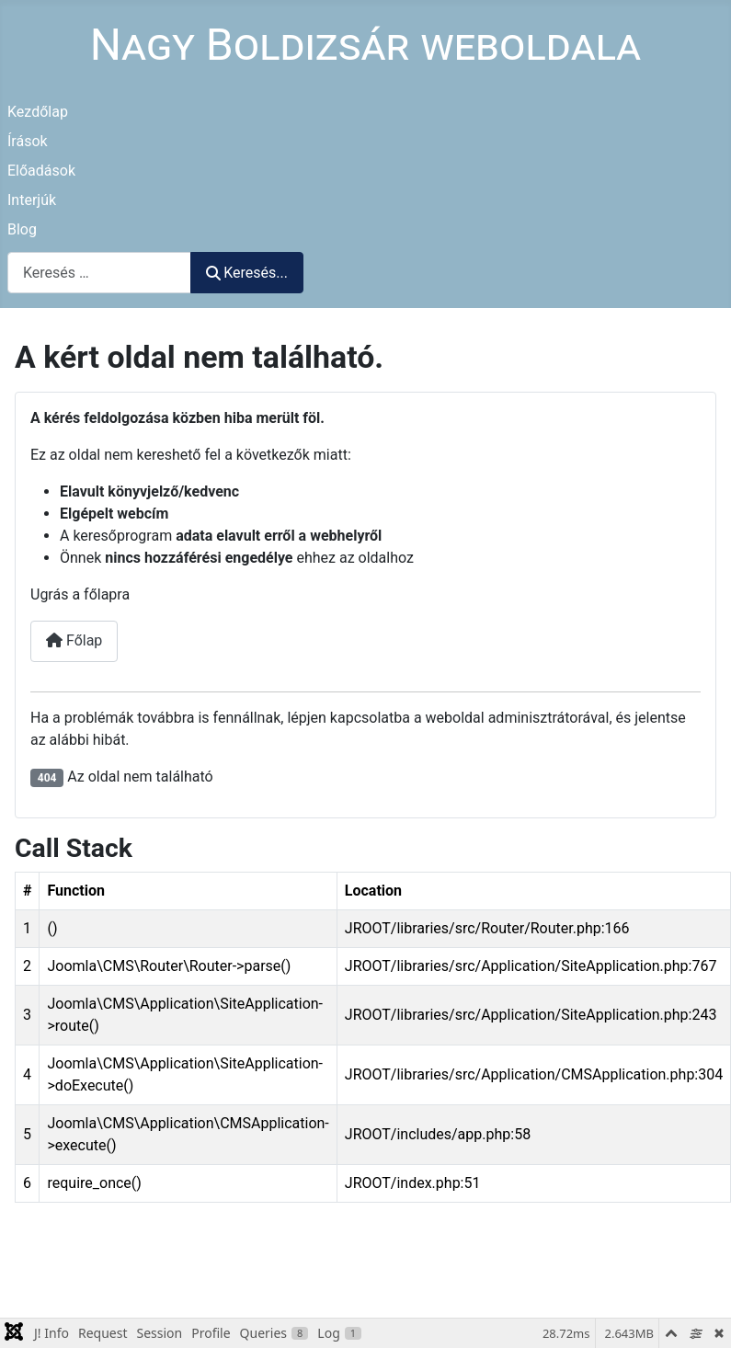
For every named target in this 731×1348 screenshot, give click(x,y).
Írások (27, 141)
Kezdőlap (37, 111)
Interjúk (31, 200)
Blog (22, 229)
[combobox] (99, 272)
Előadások (41, 170)
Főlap (74, 640)
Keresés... (247, 272)
